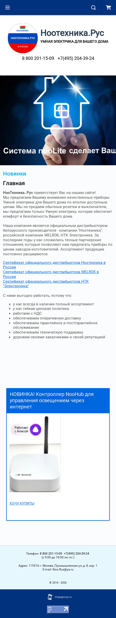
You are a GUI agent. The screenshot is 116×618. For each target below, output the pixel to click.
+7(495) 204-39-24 (76, 58)
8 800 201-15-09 (38, 58)
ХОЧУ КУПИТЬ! (22, 503)
